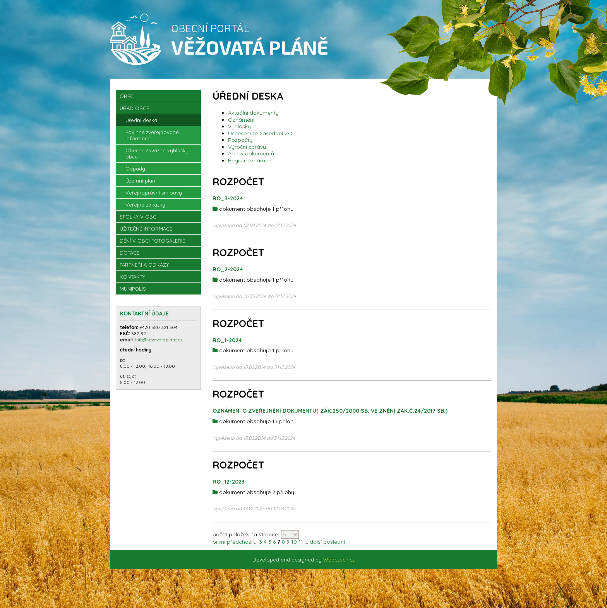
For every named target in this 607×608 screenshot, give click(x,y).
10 (294, 541)
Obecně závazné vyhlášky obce (157, 153)
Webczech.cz (339, 559)
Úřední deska (141, 120)
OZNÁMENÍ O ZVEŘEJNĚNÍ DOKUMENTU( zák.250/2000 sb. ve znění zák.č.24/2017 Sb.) (330, 410)
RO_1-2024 (227, 340)
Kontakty (132, 277)
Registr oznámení (250, 160)
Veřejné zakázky (145, 205)
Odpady (135, 168)
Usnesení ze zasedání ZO (260, 133)
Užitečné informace (146, 229)
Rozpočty (240, 139)
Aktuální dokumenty (253, 112)
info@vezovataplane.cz (159, 340)
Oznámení (241, 119)
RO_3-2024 (228, 198)
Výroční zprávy (247, 146)
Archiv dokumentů (251, 153)
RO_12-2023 (229, 481)
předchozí (239, 541)
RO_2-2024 (228, 269)
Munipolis (133, 289)
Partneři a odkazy (144, 265)
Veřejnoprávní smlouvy (153, 192)
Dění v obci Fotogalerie (152, 241)
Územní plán (140, 180)
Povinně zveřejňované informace (152, 135)
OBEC (127, 96)
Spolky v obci (139, 217)
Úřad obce (134, 108)
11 (300, 541)
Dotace (129, 253)
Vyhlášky (239, 126)
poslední (334, 541)
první (219, 541)
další (316, 541)
